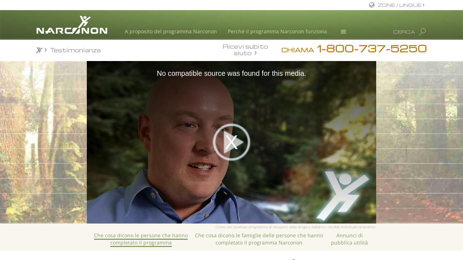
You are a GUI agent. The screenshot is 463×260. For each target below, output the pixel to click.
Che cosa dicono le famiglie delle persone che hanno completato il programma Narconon (259, 239)
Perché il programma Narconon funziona (277, 31)
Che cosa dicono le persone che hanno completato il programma (141, 239)
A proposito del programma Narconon (171, 31)
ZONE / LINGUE (400, 5)
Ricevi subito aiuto (245, 49)
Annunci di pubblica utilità (349, 239)
